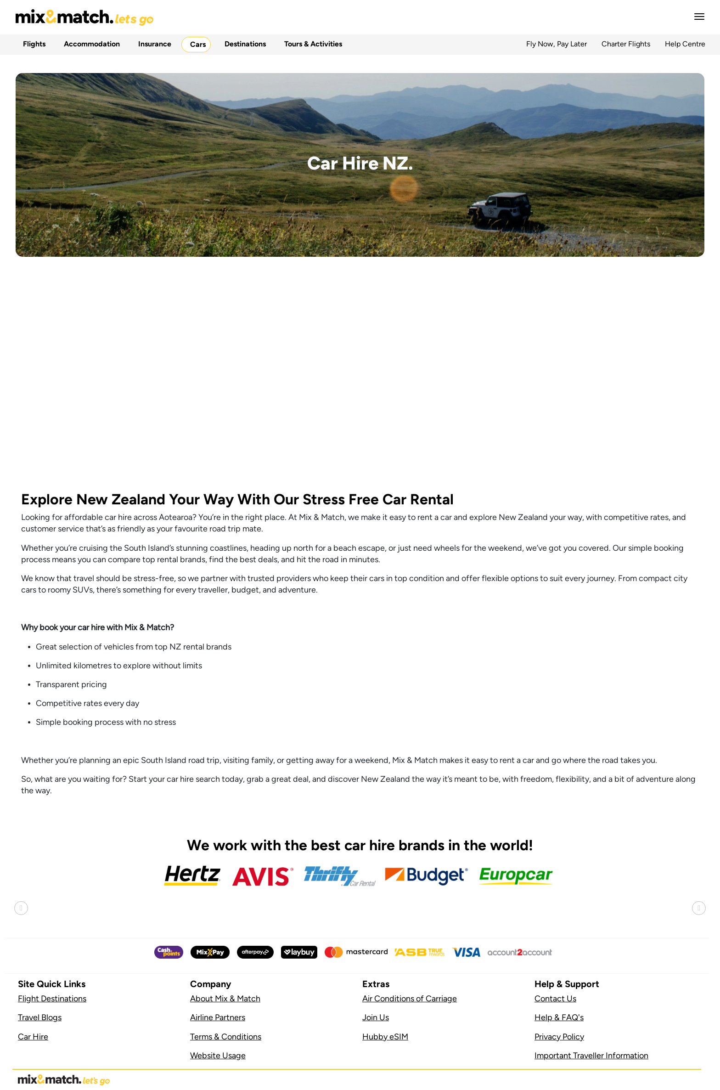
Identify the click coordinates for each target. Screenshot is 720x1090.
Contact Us (555, 999)
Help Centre (685, 44)
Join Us (375, 1017)
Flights (32, 44)
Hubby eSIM (385, 1037)
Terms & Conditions (225, 1037)
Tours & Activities (311, 44)
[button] (696, 16)
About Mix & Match (225, 999)
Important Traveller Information (591, 1055)
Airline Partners (217, 1017)
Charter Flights (626, 44)
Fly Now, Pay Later (556, 44)
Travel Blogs (40, 1017)
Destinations (243, 44)
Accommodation (90, 44)
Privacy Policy (559, 1037)
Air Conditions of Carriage (409, 999)
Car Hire (33, 1037)
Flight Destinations (52, 999)
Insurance (153, 44)
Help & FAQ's (559, 1017)
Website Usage (218, 1055)
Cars (196, 44)
